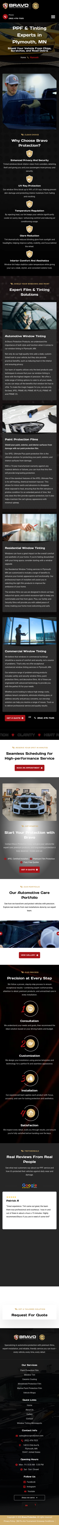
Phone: (11, 15)
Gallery (30, 1414)
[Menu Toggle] (53, 16)
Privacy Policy (9, 1521)
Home (23, 57)
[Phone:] (5, 17)
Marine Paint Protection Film (29, 1388)
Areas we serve (30, 1497)
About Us (29, 1410)
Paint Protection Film (29, 1370)
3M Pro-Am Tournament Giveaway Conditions (35, 1521)
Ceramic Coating (29, 1379)
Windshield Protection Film (29, 1384)
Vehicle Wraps (29, 1393)
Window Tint (29, 1375)
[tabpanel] (29, 907)
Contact (29, 1419)
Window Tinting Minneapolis (29, 1423)
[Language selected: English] (29, 1505)
